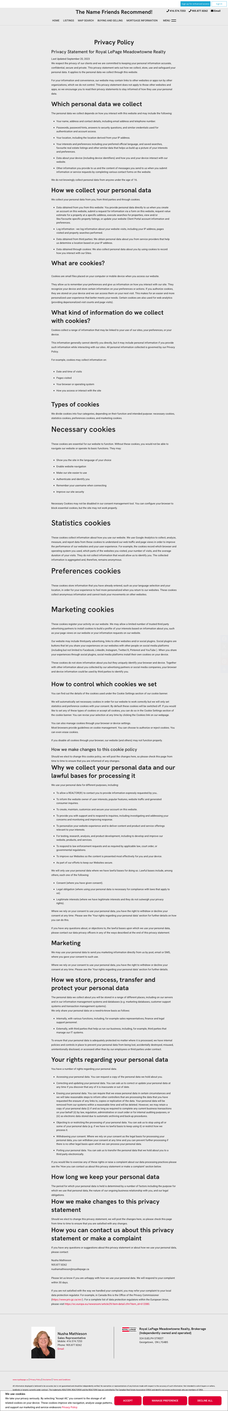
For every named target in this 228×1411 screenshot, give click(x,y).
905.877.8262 (200, 11)
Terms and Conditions (61, 1379)
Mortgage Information (142, 20)
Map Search (86, 20)
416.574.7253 (178, 11)
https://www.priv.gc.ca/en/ (67, 1300)
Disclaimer (47, 1379)
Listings (68, 20)
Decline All (205, 1401)
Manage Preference (165, 1401)
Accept (128, 1401)
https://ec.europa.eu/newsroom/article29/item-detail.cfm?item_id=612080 (107, 1304)
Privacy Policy (69, 1407)
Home (55, 20)
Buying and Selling (110, 20)
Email (217, 11)
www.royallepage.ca (20, 1379)
